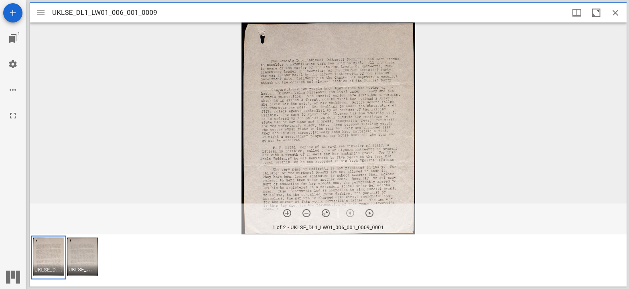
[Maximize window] (596, 12)
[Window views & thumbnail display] (576, 12)
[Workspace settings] (12, 64)
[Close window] (615, 12)
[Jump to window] (12, 38)
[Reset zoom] (325, 213)
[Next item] (369, 213)
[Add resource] (12, 12)
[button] (48, 257)
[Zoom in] (287, 213)
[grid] (328, 260)
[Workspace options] (12, 90)
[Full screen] (12, 115)
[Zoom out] (306, 213)
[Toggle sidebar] (41, 12)
